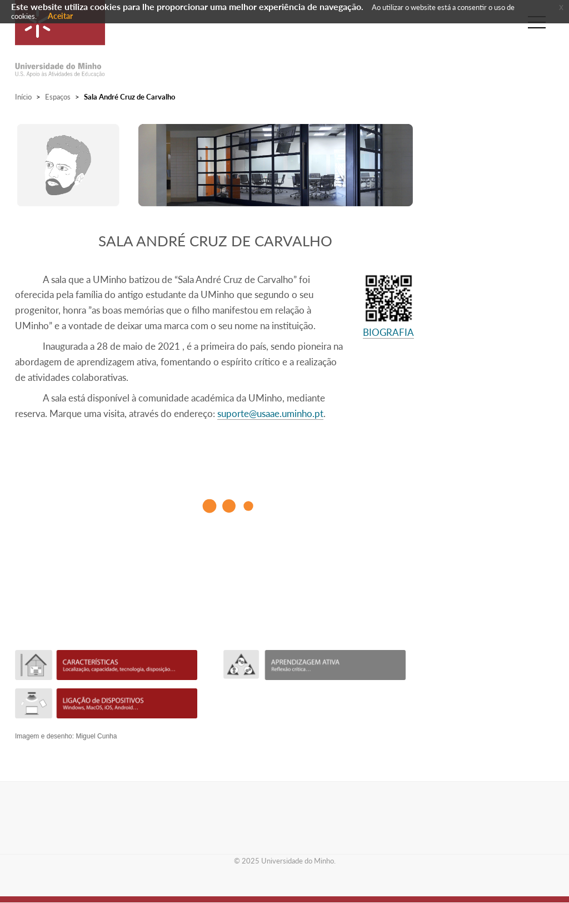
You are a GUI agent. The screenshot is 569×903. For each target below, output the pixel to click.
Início (23, 96)
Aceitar (60, 16)
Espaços (58, 96)
